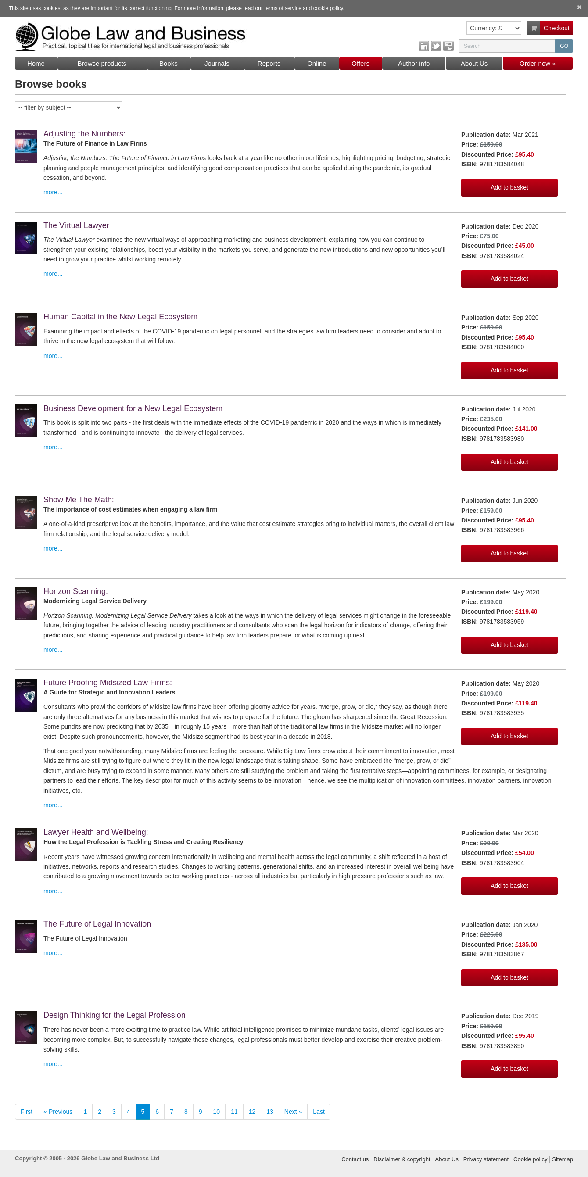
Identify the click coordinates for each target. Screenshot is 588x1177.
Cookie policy (530, 1159)
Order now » (538, 63)
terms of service (282, 8)
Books (168, 63)
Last (318, 1111)
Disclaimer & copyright (401, 1159)
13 (269, 1111)
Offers (360, 63)
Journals (216, 63)
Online (316, 63)
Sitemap (562, 1159)
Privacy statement (486, 1159)
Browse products (101, 63)
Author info (414, 63)
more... (53, 192)
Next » (293, 1111)
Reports (269, 63)
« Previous (57, 1111)
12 (252, 1111)
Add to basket (509, 187)
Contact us (355, 1159)
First (26, 1111)
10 (216, 1111)
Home (36, 63)
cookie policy (328, 8)
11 (234, 1111)
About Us (474, 63)
